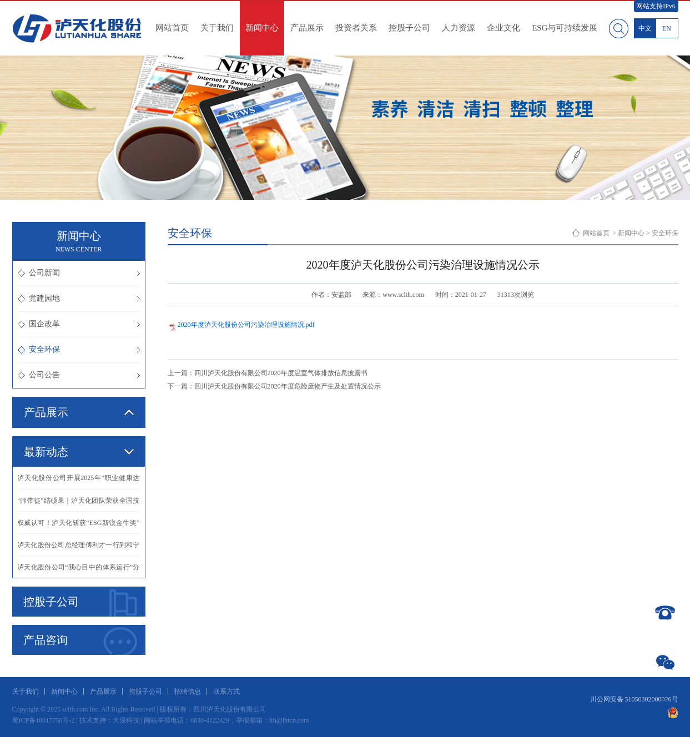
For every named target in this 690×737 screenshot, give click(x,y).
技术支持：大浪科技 (109, 720)
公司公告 (79, 375)
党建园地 (79, 298)
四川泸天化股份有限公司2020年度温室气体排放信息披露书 (280, 373)
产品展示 (307, 27)
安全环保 (79, 349)
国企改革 (79, 324)
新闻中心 (262, 27)
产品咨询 (80, 641)
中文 (645, 28)
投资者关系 (356, 27)
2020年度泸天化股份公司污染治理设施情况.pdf (246, 325)
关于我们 (217, 27)
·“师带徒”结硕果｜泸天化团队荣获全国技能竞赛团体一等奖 (79, 504)
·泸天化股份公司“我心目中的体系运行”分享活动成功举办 (79, 570)
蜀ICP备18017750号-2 (43, 720)
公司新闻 (79, 273)
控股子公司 (409, 27)
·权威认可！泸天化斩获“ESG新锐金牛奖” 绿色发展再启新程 (79, 526)
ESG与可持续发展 (564, 27)
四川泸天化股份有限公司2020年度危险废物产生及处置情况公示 (287, 386)
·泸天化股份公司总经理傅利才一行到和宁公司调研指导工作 (79, 548)
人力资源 (458, 27)
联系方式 (226, 691)
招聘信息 (187, 691)
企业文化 (503, 27)
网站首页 (172, 27)
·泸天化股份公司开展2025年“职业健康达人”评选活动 (79, 481)
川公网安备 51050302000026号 (634, 699)
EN (666, 28)
